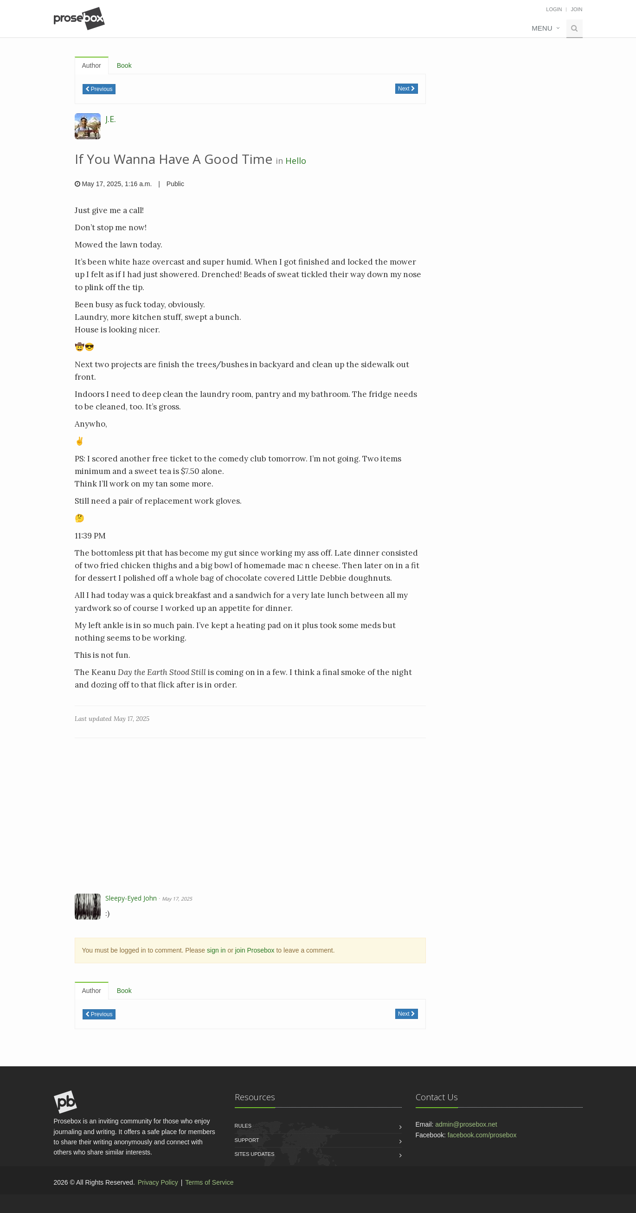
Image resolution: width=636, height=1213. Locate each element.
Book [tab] (124, 65)
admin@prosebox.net (466, 1124)
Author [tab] (91, 65)
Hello (295, 160)
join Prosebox (255, 950)
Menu (542, 28)
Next (406, 88)
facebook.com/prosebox (482, 1135)
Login (554, 9)
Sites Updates (255, 1154)
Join (576, 9)
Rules (243, 1126)
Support (247, 1140)
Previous (99, 89)
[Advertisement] (250, 817)
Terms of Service (209, 1182)
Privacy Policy (158, 1182)
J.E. (110, 118)
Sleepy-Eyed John (131, 898)
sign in (216, 950)
